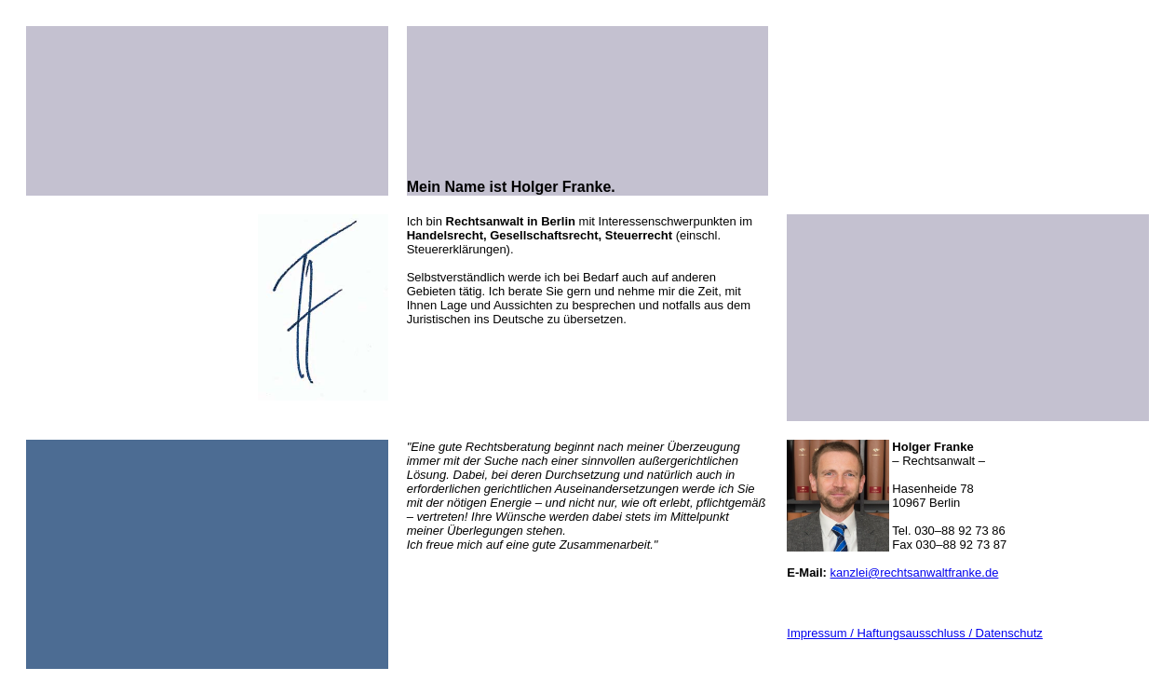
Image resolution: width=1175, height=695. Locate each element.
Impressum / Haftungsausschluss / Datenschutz (915, 609)
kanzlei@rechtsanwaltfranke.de (915, 548)
